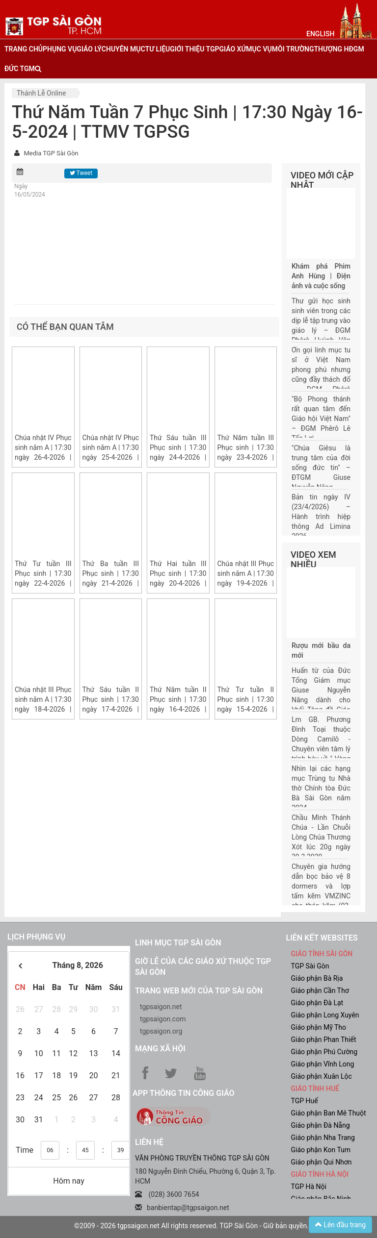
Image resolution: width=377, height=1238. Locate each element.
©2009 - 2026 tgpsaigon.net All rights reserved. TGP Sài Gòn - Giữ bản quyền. (191, 1226)
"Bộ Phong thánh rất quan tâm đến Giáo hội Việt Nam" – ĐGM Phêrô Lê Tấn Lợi (321, 418)
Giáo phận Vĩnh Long (322, 1064)
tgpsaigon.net (161, 1007)
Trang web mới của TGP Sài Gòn (199, 990)
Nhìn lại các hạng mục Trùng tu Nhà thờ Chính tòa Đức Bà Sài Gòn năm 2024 (321, 788)
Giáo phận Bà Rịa (317, 978)
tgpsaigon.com (163, 1019)
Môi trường (293, 49)
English (320, 34)
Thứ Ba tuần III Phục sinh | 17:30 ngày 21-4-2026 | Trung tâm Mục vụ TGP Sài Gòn (110, 583)
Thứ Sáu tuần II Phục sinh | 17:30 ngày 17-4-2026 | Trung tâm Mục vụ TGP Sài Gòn (110, 709)
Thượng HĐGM (339, 49)
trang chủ (23, 49)
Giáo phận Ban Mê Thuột (328, 1113)
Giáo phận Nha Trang (323, 1137)
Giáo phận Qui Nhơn (321, 1162)
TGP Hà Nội (308, 1186)
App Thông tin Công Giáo (183, 1093)
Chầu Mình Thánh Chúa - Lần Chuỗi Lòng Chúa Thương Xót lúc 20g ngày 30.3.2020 (321, 837)
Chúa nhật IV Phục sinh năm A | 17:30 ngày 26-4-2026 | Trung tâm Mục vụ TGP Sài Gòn (43, 457)
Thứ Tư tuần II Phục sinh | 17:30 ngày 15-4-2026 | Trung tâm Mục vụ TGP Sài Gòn (245, 709)
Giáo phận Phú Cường (324, 1052)
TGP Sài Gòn (310, 966)
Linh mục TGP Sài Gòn (178, 942)
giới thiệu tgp (194, 49)
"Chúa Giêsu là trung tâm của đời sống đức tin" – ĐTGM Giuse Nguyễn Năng (321, 467)
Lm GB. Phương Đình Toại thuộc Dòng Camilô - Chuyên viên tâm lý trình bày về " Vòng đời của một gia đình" (321, 749)
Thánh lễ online (41, 93)
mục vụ (258, 49)
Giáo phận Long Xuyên (325, 1015)
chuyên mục (123, 49)
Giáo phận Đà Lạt (317, 1003)
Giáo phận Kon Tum (321, 1150)
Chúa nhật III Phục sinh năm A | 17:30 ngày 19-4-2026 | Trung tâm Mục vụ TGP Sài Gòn (245, 583)
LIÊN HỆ (149, 1142)
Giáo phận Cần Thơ (320, 990)
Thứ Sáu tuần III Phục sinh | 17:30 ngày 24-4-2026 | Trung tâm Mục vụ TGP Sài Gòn (178, 457)
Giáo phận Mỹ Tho (319, 1027)
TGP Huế (304, 1101)
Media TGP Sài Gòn (51, 153)
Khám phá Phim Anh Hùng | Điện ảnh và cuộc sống (321, 276)
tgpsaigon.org (161, 1031)
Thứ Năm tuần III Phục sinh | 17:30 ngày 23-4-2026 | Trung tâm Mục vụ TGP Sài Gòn (245, 457)
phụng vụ (60, 49)
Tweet (81, 173)
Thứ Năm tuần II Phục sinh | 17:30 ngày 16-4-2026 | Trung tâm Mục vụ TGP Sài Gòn (178, 709)
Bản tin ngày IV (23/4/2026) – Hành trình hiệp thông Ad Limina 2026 (321, 516)
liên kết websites (322, 937)
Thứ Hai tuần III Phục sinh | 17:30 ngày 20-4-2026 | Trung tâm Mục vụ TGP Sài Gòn (178, 583)
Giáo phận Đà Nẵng (320, 1125)
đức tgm (19, 69)
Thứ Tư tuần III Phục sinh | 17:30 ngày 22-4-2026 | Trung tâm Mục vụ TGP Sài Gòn (43, 583)
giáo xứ (232, 49)
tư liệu (157, 49)
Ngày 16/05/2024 (29, 190)
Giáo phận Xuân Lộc (321, 1076)
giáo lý (89, 49)
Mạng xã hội (160, 1048)
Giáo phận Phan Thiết (323, 1039)
